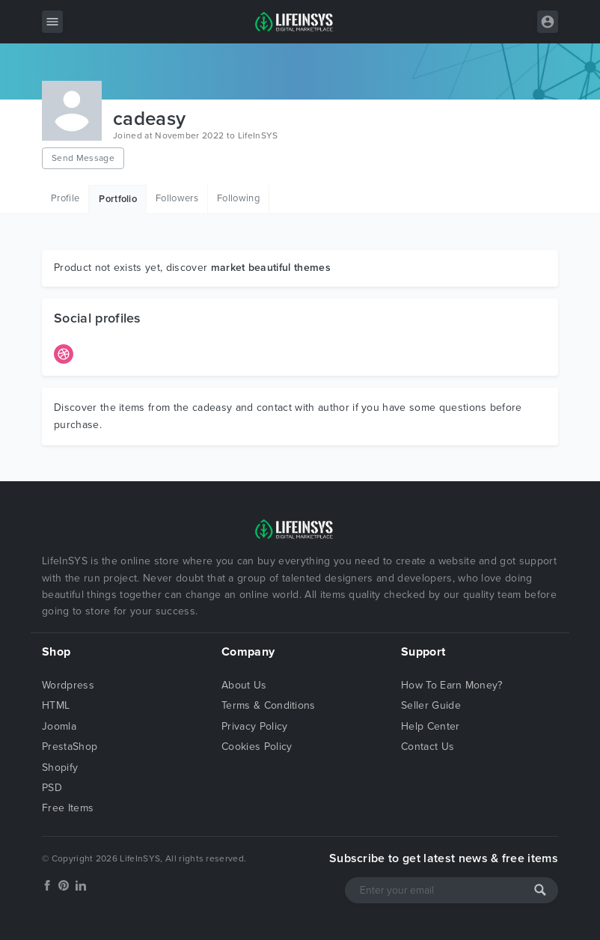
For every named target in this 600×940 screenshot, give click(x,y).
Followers (177, 198)
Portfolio (118, 199)
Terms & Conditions (268, 705)
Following (238, 198)
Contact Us (427, 746)
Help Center (430, 726)
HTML (56, 705)
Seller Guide (431, 705)
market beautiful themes (271, 267)
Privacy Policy (254, 726)
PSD (52, 787)
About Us (244, 685)
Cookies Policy (256, 746)
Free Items (68, 808)
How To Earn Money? (452, 685)
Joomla (59, 726)
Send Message (83, 158)
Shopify (60, 767)
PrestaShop (69, 746)
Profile (65, 198)
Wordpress (68, 685)
